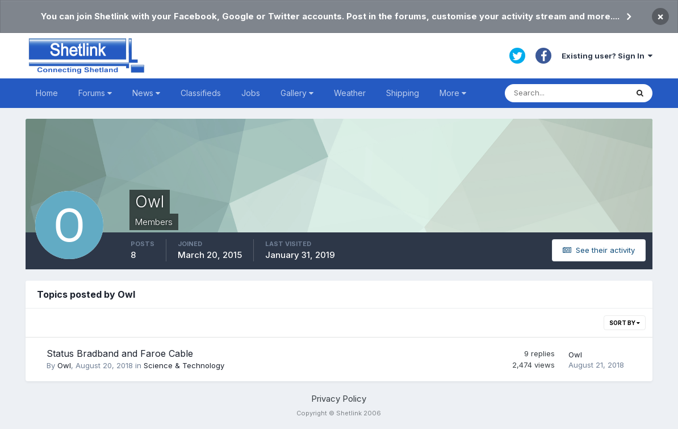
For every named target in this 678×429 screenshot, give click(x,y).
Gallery (297, 93)
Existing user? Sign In (607, 55)
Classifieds (201, 93)
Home (47, 93)
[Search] (566, 93)
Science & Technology (184, 365)
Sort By (624, 322)
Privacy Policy (338, 398)
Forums (95, 93)
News (146, 93)
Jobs (250, 93)
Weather (350, 93)
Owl (64, 365)
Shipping (402, 93)
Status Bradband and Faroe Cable (120, 353)
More (453, 93)
